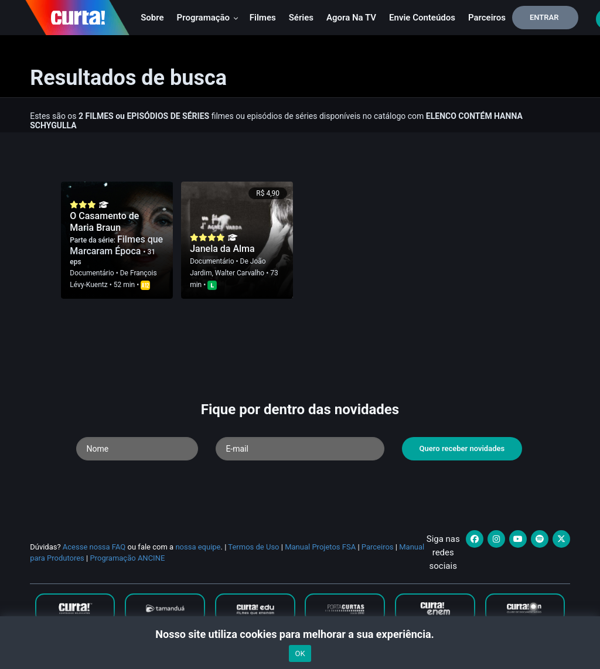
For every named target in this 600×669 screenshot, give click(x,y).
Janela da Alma (222, 248)
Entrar (544, 17)
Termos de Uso (253, 546)
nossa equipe (197, 546)
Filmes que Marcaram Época (116, 245)
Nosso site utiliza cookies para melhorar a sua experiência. (299, 634)
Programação (207, 17)
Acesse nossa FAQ (94, 546)
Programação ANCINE (127, 558)
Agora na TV (351, 17)
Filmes (263, 17)
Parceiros (487, 17)
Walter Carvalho (239, 273)
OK (300, 653)
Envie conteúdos (422, 17)
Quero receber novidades (462, 448)
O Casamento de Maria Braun (104, 221)
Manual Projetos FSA (320, 546)
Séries (301, 17)
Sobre (152, 17)
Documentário (92, 273)
